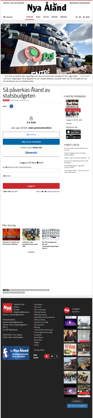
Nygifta (36, 342)
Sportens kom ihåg (41, 322)
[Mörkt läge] (57, 356)
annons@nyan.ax (17, 314)
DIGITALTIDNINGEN (17, 3)
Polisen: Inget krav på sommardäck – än (77, 158)
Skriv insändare (40, 309)
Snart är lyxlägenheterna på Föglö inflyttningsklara (75, 154)
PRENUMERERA (84, 3)
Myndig (37, 327)
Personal (37, 307)
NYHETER (29, 17)
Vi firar (36, 345)
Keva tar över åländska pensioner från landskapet (76, 162)
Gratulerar (38, 335)
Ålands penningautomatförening (14, 292)
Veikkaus (46, 290)
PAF (22, 290)
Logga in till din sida (74, 120)
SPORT (38, 17)
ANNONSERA (74, 3)
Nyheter (6, 100)
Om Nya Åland (39, 350)
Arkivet (69, 123)
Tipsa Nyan (38, 304)
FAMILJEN (63, 17)
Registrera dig (71, 127)
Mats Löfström (14, 290)
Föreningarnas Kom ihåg (43, 332)
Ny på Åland (38, 337)
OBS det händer (40, 312)
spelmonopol (37, 290)
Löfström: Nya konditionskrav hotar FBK (30, 244)
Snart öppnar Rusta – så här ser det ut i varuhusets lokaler (76, 171)
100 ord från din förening (43, 329)
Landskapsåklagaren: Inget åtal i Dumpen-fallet (74, 166)
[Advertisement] (31, 270)
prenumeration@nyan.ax (13, 322)
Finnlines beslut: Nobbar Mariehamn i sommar (76, 149)
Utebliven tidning (40, 314)
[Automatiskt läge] (46, 356)
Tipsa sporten (39, 324)
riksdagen (28, 290)
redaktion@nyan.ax (21, 312)
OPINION (54, 17)
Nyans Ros (38, 340)
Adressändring (39, 319)
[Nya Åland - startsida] (46, 13)
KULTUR (46, 17)
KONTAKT (6, 3)
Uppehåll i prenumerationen (44, 317)
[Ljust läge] (51, 356)
